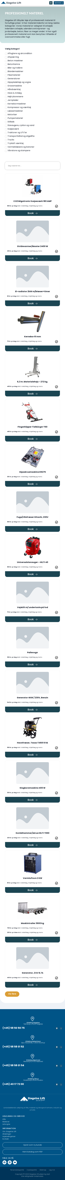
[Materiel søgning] (32, 166)
